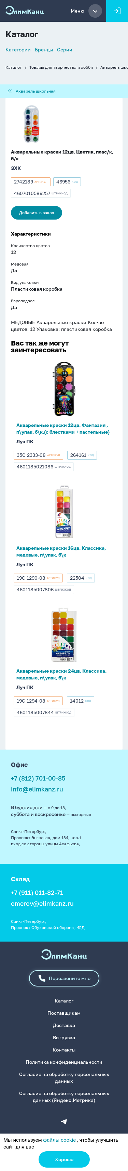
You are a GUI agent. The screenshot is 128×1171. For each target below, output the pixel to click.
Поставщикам (64, 1013)
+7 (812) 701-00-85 (38, 778)
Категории (18, 49)
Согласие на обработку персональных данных (64, 1077)
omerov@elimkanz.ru (42, 903)
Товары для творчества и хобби (61, 67)
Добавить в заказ (36, 212)
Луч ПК (24, 441)
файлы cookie (59, 1140)
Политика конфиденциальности (64, 1062)
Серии (64, 49)
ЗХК (16, 168)
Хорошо (64, 1159)
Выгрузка (64, 1037)
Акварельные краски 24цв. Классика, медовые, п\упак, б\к (61, 674)
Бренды (44, 49)
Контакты (64, 1050)
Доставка (64, 1025)
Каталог (13, 67)
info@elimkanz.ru (37, 789)
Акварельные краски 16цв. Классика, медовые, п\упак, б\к (61, 551)
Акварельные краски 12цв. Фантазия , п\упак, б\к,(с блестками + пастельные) (63, 428)
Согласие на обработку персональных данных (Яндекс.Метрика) (64, 1096)
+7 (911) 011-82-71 (37, 892)
